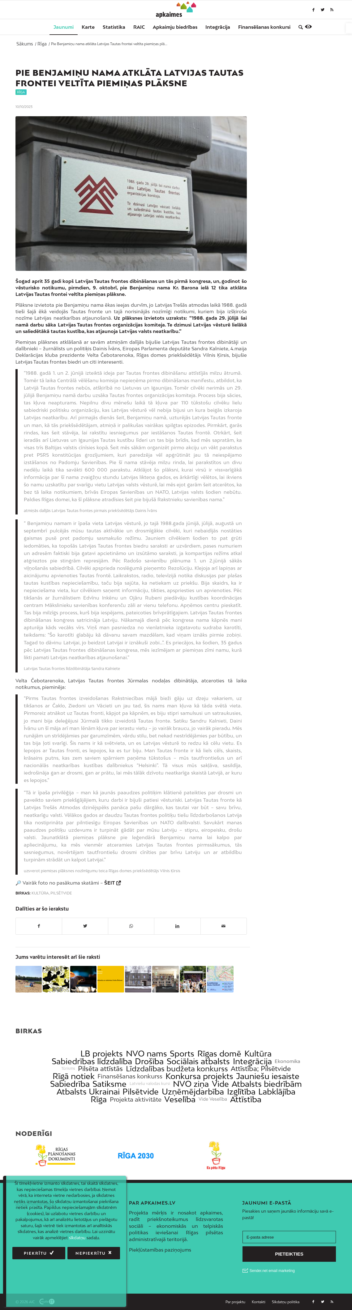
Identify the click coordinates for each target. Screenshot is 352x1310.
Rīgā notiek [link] (74, 1076)
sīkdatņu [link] (77, 1237)
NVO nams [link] (146, 1053)
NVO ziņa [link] (191, 1084)
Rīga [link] (21, 92)
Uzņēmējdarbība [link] (193, 1091)
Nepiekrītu (90, 1253)
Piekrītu (35, 1253)
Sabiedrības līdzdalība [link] (92, 1061)
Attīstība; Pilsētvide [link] (261, 1068)
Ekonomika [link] (287, 1061)
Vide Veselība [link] (213, 1099)
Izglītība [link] (241, 1091)
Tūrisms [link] (68, 1068)
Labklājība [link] (276, 1091)
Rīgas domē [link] (219, 1053)
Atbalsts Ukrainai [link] (88, 1091)
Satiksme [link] (109, 1084)
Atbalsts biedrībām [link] (267, 1084)
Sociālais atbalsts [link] (198, 1061)
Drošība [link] (149, 1061)
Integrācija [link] (252, 1061)
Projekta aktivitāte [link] (135, 1099)
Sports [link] (182, 1053)
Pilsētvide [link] (61, 893)
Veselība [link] (179, 1099)
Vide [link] (220, 1084)
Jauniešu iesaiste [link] (267, 1076)
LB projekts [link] (101, 1053)
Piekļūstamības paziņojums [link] (160, 1249)
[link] (349, 28)
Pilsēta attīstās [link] (100, 1068)
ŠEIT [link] (109, 882)
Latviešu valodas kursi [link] (150, 1084)
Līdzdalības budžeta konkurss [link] (177, 1068)
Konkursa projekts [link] (199, 1076)
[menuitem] (63, 27)
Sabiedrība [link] (70, 1084)
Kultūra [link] (40, 893)
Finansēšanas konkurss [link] (129, 1076)
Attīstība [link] (245, 1099)
